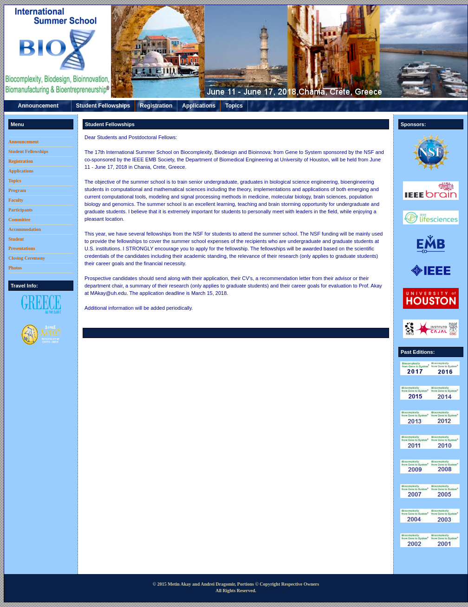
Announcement (37, 105)
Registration (156, 105)
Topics (234, 105)
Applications (198, 105)
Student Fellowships (103, 105)
